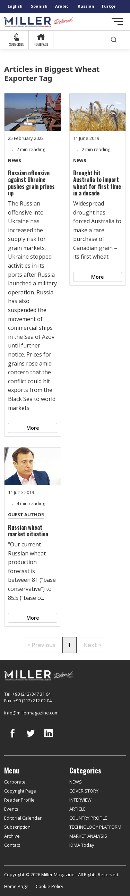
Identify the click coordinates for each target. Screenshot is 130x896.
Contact (12, 845)
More (32, 428)
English (15, 6)
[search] (114, 40)
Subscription (17, 827)
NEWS (14, 160)
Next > (93, 645)
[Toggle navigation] (117, 22)
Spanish (39, 6)
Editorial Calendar (23, 818)
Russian (86, 6)
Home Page (16, 886)
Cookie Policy (49, 886)
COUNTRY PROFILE (88, 818)
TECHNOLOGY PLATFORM (95, 827)
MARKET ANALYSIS (88, 836)
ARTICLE (77, 809)
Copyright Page (20, 791)
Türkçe (108, 6)
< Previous (41, 645)
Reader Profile (19, 800)
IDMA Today (81, 845)
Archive (12, 836)
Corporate (15, 782)
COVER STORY (83, 791)
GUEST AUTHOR (26, 514)
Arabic (61, 6)
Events (11, 809)
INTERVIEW (80, 800)
